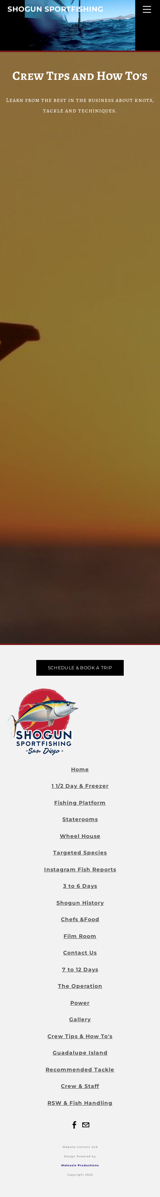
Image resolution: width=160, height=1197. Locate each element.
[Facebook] (74, 1125)
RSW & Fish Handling (80, 1103)
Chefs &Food (80, 919)
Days (89, 886)
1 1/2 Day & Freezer (80, 786)
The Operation (80, 986)
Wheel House (80, 836)
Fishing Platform (80, 802)
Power (80, 1002)
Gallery (80, 1019)
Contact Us (80, 952)
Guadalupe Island (80, 1052)
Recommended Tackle (80, 1069)
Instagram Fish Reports (80, 869)
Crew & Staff (80, 1086)
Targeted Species (80, 852)
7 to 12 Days (80, 969)
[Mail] (85, 1125)
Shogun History (80, 902)
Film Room (80, 936)
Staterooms (80, 819)
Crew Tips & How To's (80, 1036)
